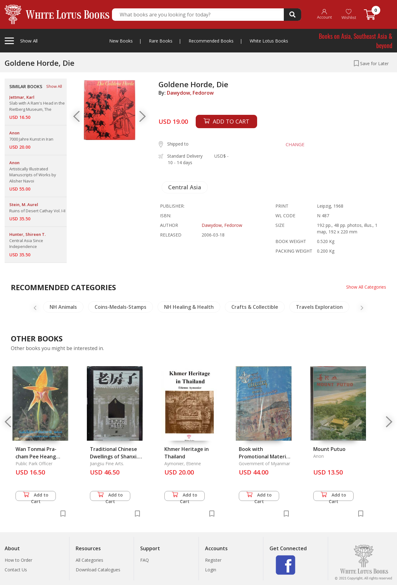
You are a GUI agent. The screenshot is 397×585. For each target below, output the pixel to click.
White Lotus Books (269, 41)
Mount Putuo (329, 449)
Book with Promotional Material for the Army (264, 456)
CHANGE (295, 144)
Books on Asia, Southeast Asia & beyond (355, 40)
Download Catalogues (98, 570)
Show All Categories (366, 287)
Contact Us (16, 570)
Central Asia (184, 187)
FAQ (144, 560)
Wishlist (348, 14)
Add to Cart (35, 496)
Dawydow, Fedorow (190, 92)
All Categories (89, 560)
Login (210, 570)
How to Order (18, 560)
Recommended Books (211, 41)
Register (213, 560)
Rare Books (160, 41)
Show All (54, 86)
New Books (121, 41)
